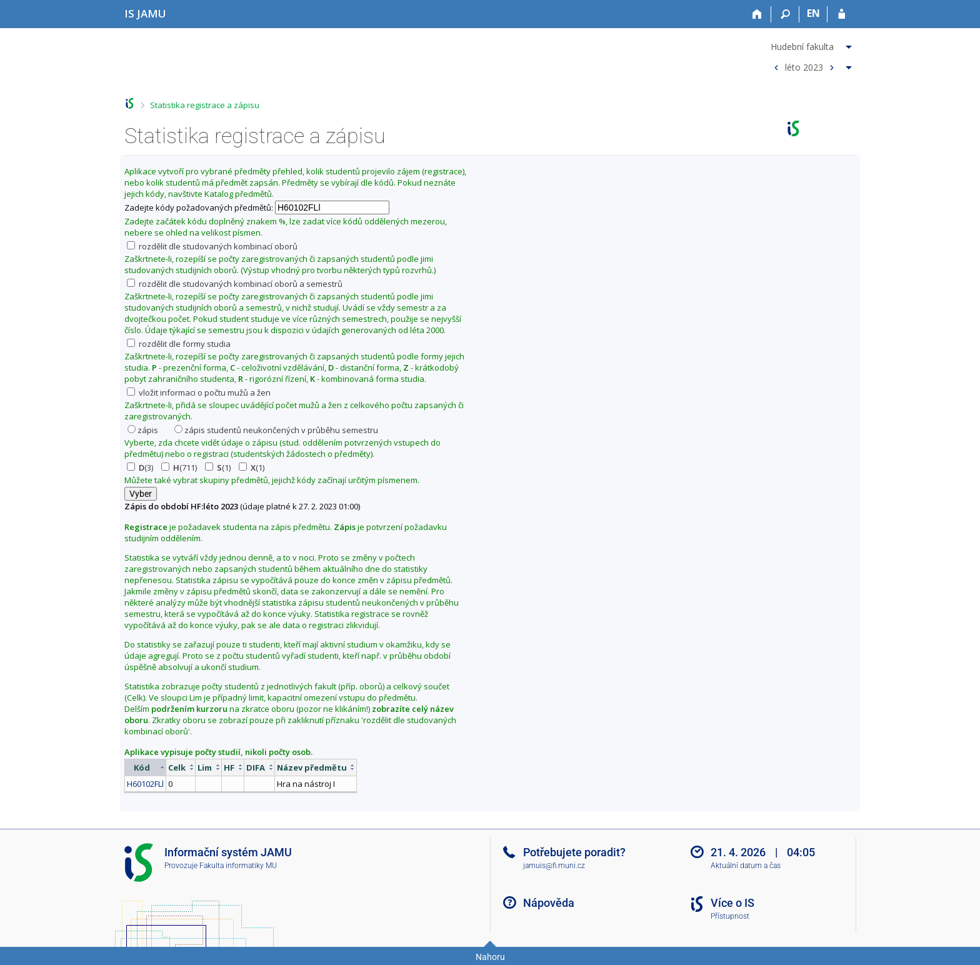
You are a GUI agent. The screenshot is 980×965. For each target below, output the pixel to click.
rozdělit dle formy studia (179, 343)
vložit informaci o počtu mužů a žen (199, 392)
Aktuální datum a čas (746, 865)
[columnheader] (145, 767)
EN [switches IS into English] (813, 13)
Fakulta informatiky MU (238, 865)
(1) (218, 467)
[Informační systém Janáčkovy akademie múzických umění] (145, 13)
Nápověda (548, 902)
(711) (179, 467)
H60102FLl (145, 783)
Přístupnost (730, 916)
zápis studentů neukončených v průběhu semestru (276, 430)
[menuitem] (811, 44)
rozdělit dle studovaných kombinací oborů (212, 246)
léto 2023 (804, 66)
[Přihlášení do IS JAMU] (842, 14)
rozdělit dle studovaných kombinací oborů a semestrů (234, 283)
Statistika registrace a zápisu (204, 105)
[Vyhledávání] (785, 14)
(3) (140, 467)
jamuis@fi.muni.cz (554, 865)
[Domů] (757, 14)
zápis (143, 430)
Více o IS (732, 902)
